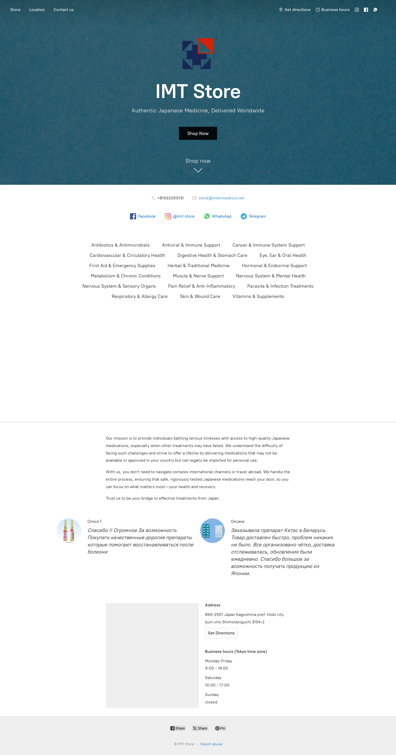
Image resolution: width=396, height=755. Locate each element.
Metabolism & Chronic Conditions (126, 276)
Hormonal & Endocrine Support (274, 265)
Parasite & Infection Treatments (280, 286)
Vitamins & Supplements (258, 296)
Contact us (64, 9)
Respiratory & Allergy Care (140, 296)
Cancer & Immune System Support (268, 245)
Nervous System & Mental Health (271, 276)
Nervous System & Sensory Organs (119, 286)
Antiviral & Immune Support (191, 245)
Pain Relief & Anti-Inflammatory (201, 286)
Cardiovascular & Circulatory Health (127, 255)
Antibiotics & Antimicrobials (120, 245)
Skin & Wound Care (200, 296)
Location (37, 9)
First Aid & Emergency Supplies (122, 265)
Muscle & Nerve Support (198, 276)
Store (15, 9)
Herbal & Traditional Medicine (199, 265)
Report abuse (211, 744)
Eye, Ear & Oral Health (283, 255)
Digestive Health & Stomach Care (212, 255)
